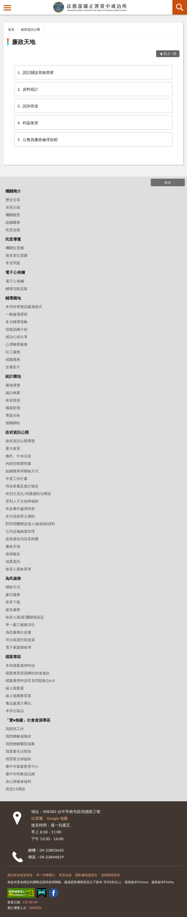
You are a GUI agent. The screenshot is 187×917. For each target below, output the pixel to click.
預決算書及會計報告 (22, 486)
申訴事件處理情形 (20, 508)
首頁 (11, 29)
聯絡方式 (13, 587)
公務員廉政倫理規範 (37, 139)
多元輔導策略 (17, 321)
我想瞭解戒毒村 (18, 736)
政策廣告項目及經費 (22, 539)
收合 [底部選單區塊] (168, 182)
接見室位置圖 (17, 255)
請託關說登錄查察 (35, 72)
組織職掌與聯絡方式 (22, 471)
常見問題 (13, 263)
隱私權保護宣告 (86, 875)
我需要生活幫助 (18, 751)
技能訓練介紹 (17, 329)
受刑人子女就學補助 (22, 501)
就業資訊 (13, 561)
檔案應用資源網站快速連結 (27, 673)
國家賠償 (13, 408)
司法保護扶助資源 (20, 639)
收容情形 (13, 400)
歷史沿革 (13, 199)
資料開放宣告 (110, 875)
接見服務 (13, 609)
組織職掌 (13, 222)
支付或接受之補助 (20, 516)
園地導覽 (13, 385)
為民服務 (13, 578)
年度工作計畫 (17, 478)
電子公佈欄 (15, 272)
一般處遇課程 (17, 314)
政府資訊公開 (30, 29)
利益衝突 (27, 122)
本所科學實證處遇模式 (24, 306)
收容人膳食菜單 (18, 569)
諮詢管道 (27, 106)
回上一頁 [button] (170, 53)
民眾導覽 (13, 239)
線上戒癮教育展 (18, 695)
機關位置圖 (15, 248)
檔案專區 (13, 656)
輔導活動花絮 (17, 288)
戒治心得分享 (17, 337)
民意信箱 (13, 230)
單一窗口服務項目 (20, 624)
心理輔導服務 (17, 344)
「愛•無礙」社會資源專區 (27, 720)
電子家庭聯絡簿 (18, 647)
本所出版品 (15, 710)
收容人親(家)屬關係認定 (25, 617)
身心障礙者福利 (18, 781)
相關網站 (13, 423)
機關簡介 (13, 191)
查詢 (179, 7)
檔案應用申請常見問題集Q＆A (30, 680)
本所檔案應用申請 (20, 665)
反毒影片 (13, 367)
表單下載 (13, 602)
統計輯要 (13, 392)
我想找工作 (15, 728)
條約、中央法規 (18, 456)
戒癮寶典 (13, 359)
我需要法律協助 (18, 759)
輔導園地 (13, 298)
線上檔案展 (15, 688)
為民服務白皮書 (18, 632)
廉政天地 (23, 41)
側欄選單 (7, 7)
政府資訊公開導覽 (20, 441)
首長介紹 (13, 207)
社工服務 (13, 352)
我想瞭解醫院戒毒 (20, 743)
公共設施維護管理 (20, 531)
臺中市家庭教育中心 (22, 766)
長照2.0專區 (15, 789)
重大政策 (13, 448)
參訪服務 (13, 594)
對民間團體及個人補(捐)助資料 (30, 523)
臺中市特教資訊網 (20, 774)
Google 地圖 (57, 818)
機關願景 (13, 214)
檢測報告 (13, 554)
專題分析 (13, 415)
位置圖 (37, 818)
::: (4, 4)
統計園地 (13, 376)
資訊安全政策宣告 (20, 875)
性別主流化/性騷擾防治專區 (28, 493)
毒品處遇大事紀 (18, 703)
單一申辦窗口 (45, 875)
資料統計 (27, 89)
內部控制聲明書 (18, 463)
